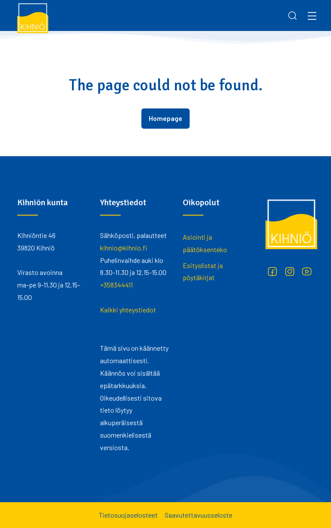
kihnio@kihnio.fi (123, 248)
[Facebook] (272, 271)
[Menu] (312, 15)
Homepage (165, 118)
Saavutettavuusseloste (198, 515)
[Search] (292, 15)
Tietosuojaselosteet (128, 515)
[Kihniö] (32, 17)
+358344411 (116, 285)
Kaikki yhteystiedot (128, 310)
